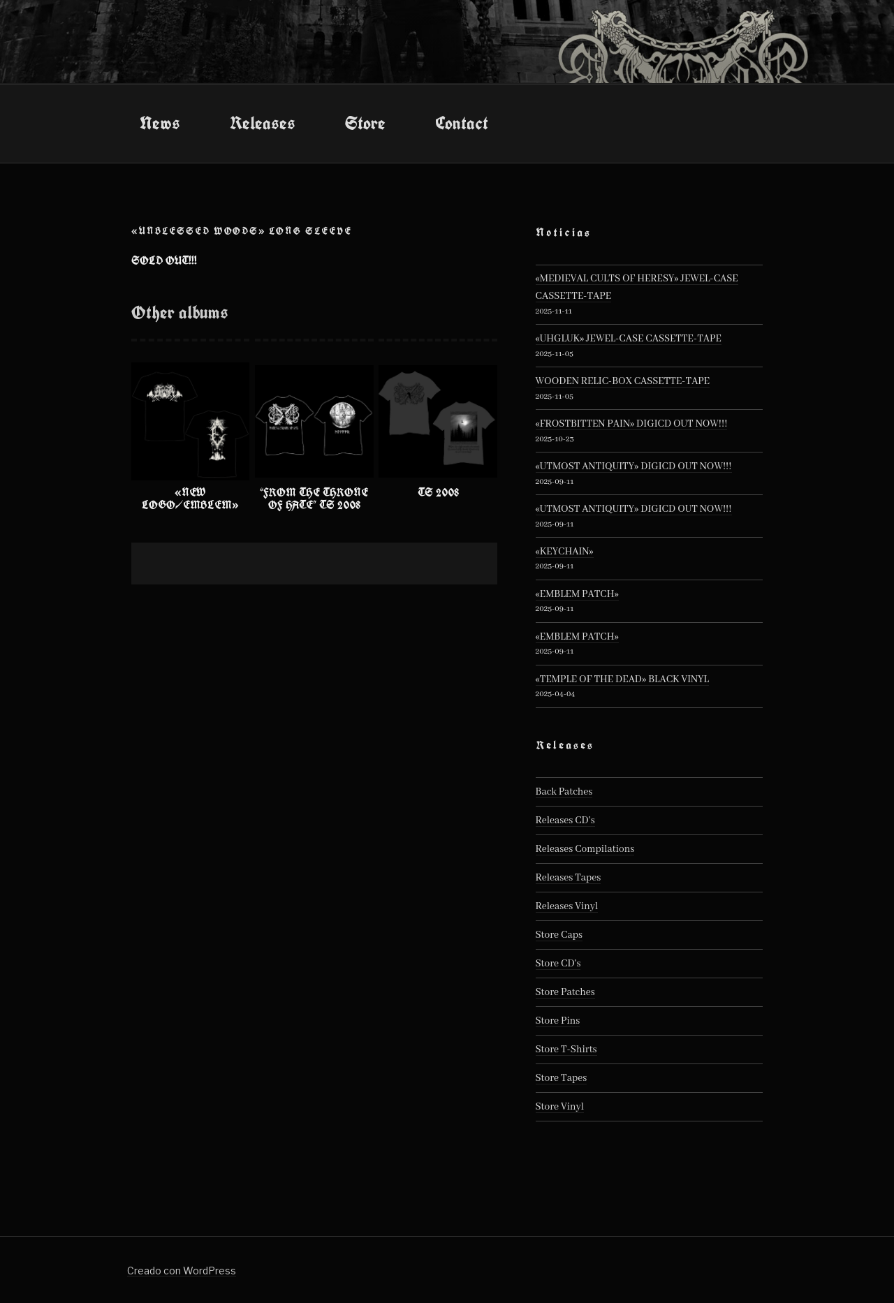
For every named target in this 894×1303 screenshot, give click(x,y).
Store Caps (559, 935)
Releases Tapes (568, 877)
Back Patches (564, 792)
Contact (461, 123)
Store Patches (565, 992)
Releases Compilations (585, 849)
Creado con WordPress (181, 1270)
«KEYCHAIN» (565, 551)
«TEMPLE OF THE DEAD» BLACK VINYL (622, 679)
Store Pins (558, 1021)
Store (365, 123)
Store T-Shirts (566, 1049)
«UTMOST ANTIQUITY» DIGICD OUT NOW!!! (634, 466)
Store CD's (558, 963)
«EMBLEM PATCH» (577, 594)
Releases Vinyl (567, 906)
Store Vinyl (560, 1106)
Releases (262, 123)
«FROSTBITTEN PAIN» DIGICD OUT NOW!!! (632, 424)
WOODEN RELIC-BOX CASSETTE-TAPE (623, 381)
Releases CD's (565, 820)
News (160, 123)
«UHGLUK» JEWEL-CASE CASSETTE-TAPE (628, 338)
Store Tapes (561, 1078)
